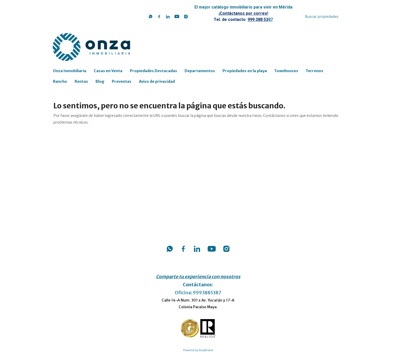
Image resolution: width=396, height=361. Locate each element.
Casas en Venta (108, 71)
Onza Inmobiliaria (69, 71)
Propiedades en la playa (245, 71)
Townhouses (286, 71)
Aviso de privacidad (157, 81)
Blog (100, 81)
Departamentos (200, 71)
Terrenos (314, 71)
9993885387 (207, 293)
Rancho (60, 81)
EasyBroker (206, 350)
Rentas (81, 81)
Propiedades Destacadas (153, 71)
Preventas (121, 81)
